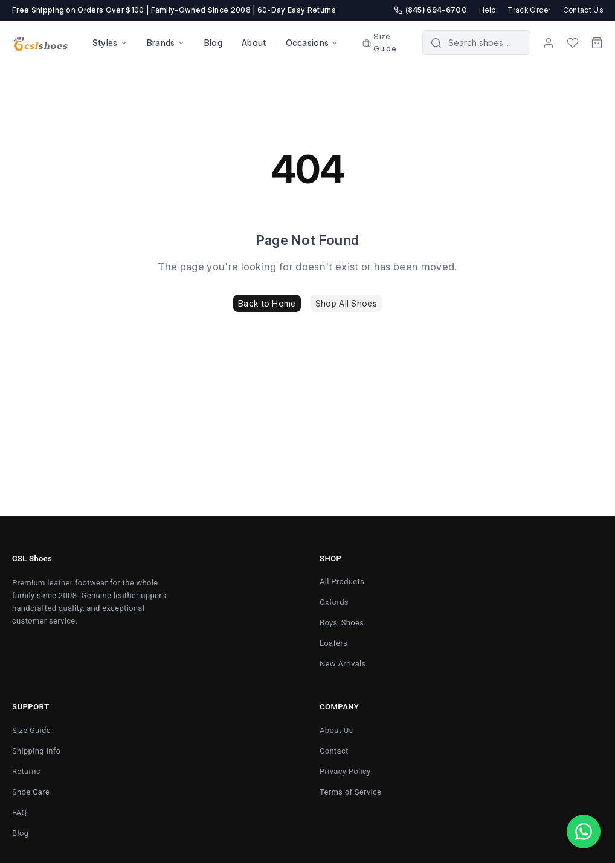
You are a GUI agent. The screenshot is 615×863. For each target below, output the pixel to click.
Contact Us (583, 10)
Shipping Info (36, 750)
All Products (342, 581)
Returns (26, 771)
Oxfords (334, 602)
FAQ (19, 812)
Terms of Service (350, 791)
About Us (336, 730)
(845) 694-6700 (430, 10)
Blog (213, 42)
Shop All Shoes (346, 303)
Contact (334, 750)
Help (487, 10)
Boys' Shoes (342, 622)
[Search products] (485, 43)
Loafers (333, 643)
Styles (109, 42)
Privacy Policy (345, 771)
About (254, 42)
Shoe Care (31, 791)
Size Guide (379, 42)
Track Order (529, 10)
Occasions (312, 42)
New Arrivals (343, 663)
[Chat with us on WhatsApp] (584, 831)
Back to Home (266, 303)
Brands (166, 42)
